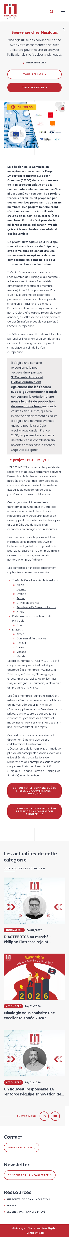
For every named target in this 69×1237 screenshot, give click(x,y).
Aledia (20, 585)
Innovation (14, 930)
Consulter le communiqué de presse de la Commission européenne (34, 811)
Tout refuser (34, 74)
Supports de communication (28, 1199)
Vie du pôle (13, 1006)
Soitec (21, 598)
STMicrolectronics (28, 602)
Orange (21, 594)
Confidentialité (35, 1232)
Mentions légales (46, 1228)
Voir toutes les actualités (25, 868)
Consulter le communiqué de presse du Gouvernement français (34, 791)
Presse (11, 1205)
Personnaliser (34, 62)
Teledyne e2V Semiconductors (36, 607)
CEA (19, 625)
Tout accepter (34, 87)
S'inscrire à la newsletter (30, 1175)
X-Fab (20, 611)
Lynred (21, 589)
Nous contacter (21, 1147)
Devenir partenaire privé (25, 1211)
